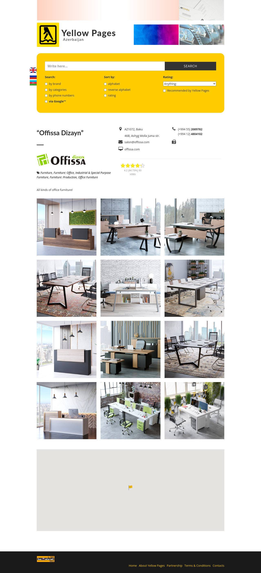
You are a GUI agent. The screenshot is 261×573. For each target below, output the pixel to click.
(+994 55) (190, 129)
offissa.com (132, 149)
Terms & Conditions (198, 565)
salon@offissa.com (137, 142)
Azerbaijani (33, 82)
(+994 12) (190, 134)
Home (133, 565)
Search (190, 66)
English (33, 70)
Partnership (174, 565)
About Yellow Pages (152, 565)
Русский (33, 76)
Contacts (218, 565)
